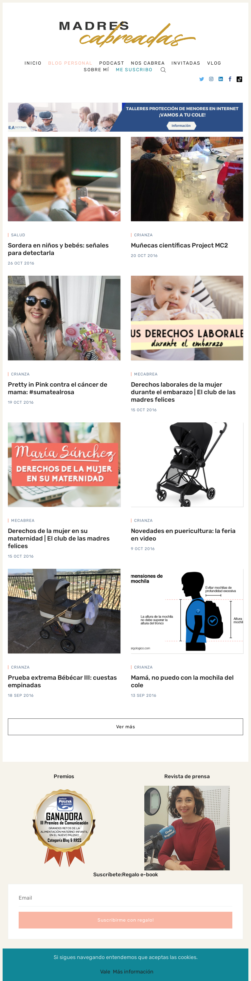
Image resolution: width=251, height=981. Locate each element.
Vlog (214, 63)
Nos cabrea (148, 63)
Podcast (111, 63)
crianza (143, 235)
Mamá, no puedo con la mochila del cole (182, 681)
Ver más (125, 727)
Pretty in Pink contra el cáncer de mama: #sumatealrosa (57, 387)
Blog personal (70, 63)
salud (18, 235)
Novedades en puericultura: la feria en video (183, 534)
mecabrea (146, 374)
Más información (133, 972)
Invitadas (186, 63)
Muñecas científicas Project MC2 (179, 245)
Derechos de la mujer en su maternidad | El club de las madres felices (59, 538)
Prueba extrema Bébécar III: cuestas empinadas (62, 681)
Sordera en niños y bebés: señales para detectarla (58, 249)
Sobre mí (96, 69)
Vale (105, 972)
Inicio (33, 63)
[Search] (163, 69)
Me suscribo (134, 69)
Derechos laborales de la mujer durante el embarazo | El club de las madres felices (183, 391)
